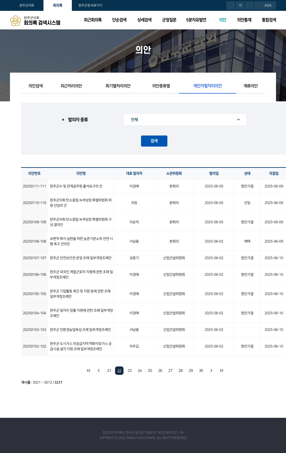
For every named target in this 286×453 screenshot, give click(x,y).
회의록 (57, 5)
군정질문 (169, 20)
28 (180, 371)
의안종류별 (161, 86)
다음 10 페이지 (211, 370)
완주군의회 (27, 5)
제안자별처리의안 (207, 86)
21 (109, 371)
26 (160, 371)
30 (201, 371)
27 (170, 371)
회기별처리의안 (118, 86)
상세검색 (144, 20)
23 (129, 371)
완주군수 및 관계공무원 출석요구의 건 (76, 186)
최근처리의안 (71, 86)
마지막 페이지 (221, 370)
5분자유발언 (196, 20)
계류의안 (250, 86)
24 (140, 371)
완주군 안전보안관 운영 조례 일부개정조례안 (81, 258)
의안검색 (35, 86)
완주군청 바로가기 (90, 5)
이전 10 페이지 (99, 370)
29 (191, 371)
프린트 (268, 5)
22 (119, 371)
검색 (154, 141)
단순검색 (119, 20)
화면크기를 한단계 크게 (230, 5)
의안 (222, 20)
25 (150, 371)
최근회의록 (93, 20)
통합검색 (269, 20)
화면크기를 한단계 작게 (249, 5)
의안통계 (244, 20)
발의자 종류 (78, 119)
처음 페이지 (88, 370)
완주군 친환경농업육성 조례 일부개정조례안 (80, 330)
